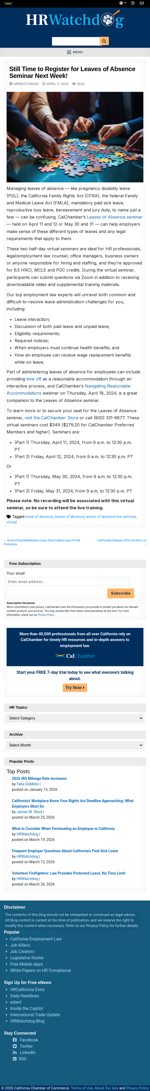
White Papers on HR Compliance (40, 970)
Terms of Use (82, 1088)
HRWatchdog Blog (27, 1021)
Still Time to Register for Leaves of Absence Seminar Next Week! (72, 72)
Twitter (26, 1046)
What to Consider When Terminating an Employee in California (63, 829)
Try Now (73, 687)
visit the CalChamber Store (51, 417)
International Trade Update (35, 1014)
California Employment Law (36, 938)
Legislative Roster (26, 957)
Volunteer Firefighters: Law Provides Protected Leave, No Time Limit (68, 873)
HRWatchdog (26, 84)
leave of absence (39, 517)
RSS (22, 1058)
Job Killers (20, 945)
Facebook (29, 1039)
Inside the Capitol (26, 1008)
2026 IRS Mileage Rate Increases (39, 778)
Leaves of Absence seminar (115, 217)
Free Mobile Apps (26, 964)
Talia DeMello (28, 784)
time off (33, 379)
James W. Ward (29, 812)
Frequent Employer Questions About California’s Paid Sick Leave (65, 851)
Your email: (16, 573)
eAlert (15, 1002)
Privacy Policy (46, 614)
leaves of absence (69, 517)
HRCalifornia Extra (27, 989)
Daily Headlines (24, 995)
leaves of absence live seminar (111, 517)
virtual (12, 522)
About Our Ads (106, 1088)
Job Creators (22, 951)
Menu (78, 52)
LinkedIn (28, 1052)
